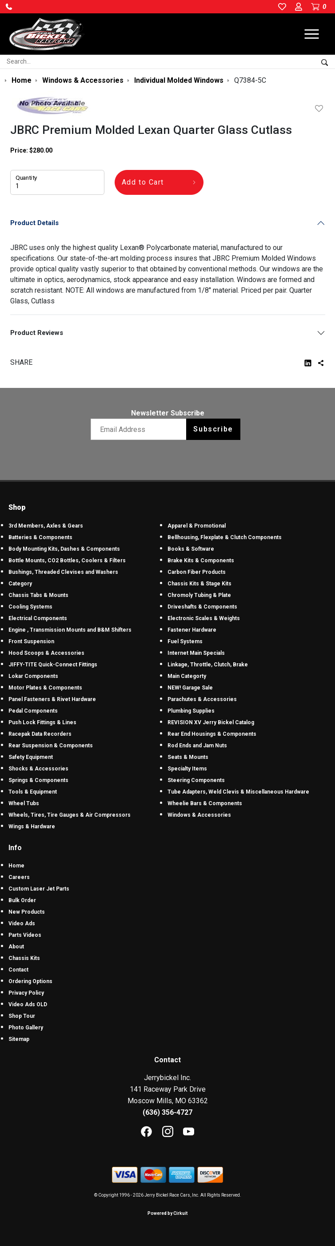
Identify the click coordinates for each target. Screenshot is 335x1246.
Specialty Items (187, 769)
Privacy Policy (26, 993)
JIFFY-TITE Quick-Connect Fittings (52, 664)
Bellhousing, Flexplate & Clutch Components (225, 537)
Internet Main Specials (196, 653)
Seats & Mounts (188, 757)
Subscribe (213, 429)
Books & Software (191, 549)
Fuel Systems (185, 641)
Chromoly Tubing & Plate (199, 595)
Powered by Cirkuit (167, 1213)
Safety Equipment (30, 757)
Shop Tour (21, 1016)
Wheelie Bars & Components (205, 803)
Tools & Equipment (32, 792)
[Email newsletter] (141, 429)
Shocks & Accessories (38, 769)
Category (20, 584)
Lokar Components (33, 676)
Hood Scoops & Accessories (46, 653)
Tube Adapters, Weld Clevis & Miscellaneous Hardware (238, 792)
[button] (9, 7)
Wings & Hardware (31, 826)
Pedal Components (33, 711)
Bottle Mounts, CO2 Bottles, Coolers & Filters (67, 560)
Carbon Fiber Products (197, 572)
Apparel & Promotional (197, 526)
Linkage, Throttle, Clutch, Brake (208, 664)
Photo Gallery (25, 1027)
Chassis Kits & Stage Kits (199, 584)
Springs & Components (38, 780)
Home (16, 866)
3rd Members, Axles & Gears (45, 526)
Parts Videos (24, 935)
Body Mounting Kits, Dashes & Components (64, 549)
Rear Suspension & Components (50, 745)
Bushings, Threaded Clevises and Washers (63, 572)
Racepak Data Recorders (40, 734)
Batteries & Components (40, 537)
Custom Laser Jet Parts (38, 889)
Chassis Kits (24, 958)
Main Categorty (187, 676)
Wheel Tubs (23, 803)
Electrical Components (37, 618)
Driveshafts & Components (202, 607)
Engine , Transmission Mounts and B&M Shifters (70, 630)
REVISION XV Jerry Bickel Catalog (211, 722)
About (16, 947)
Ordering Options (30, 981)
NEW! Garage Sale (190, 688)
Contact (18, 970)
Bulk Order (22, 900)
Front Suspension (31, 641)
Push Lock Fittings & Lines (42, 722)
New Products (26, 912)
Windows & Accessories (199, 815)
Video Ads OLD (27, 1004)
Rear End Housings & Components (212, 734)
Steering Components (196, 780)
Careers (19, 877)
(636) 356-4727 (167, 1112)
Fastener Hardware (192, 630)
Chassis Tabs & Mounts (38, 595)
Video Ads (21, 923)
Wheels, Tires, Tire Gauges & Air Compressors (69, 815)
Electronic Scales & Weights (204, 618)
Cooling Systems (30, 607)
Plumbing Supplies (191, 711)
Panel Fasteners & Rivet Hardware (52, 699)
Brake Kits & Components (201, 560)
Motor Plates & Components (45, 688)
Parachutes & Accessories (202, 699)
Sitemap (18, 1039)
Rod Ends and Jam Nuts (197, 745)
